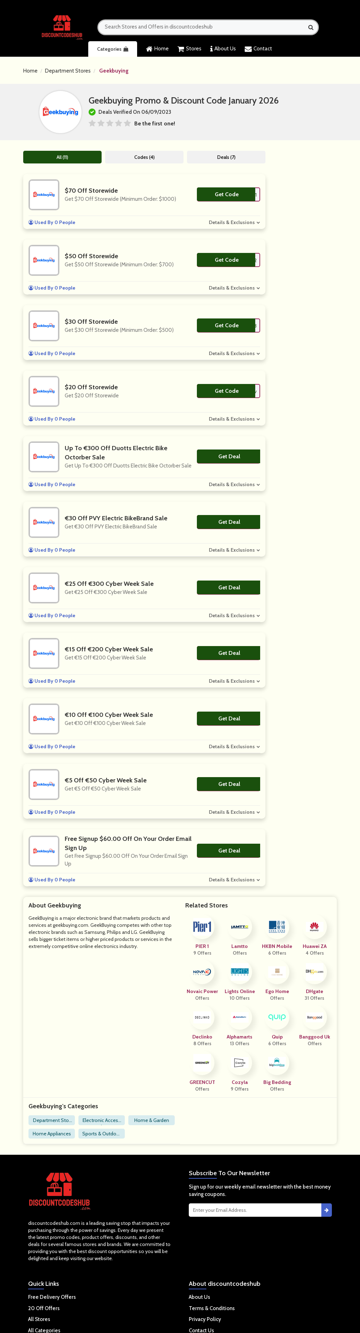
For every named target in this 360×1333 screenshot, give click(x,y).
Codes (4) (144, 157)
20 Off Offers (44, 1308)
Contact (258, 48)
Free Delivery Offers (52, 1297)
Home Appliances (52, 1133)
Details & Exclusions (232, 222)
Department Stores (68, 71)
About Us (223, 48)
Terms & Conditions (212, 1308)
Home (157, 48)
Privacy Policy (205, 1319)
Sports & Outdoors (101, 1134)
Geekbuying (114, 71)
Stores (189, 48)
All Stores (39, 1319)
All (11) (62, 157)
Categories (112, 49)
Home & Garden (151, 1120)
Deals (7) (227, 157)
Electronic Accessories (102, 1121)
